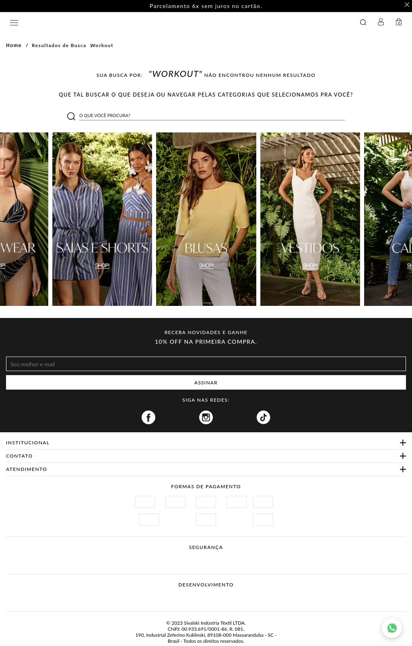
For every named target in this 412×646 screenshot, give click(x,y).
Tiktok (263, 417)
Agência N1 (221, 597)
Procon (216, 557)
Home (14, 45)
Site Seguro (141, 557)
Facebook (148, 417)
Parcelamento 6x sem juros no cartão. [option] (206, 6)
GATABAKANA (146, 22)
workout (102, 45)
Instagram (206, 417)
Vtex (191, 597)
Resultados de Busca (59, 45)
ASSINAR (206, 383)
